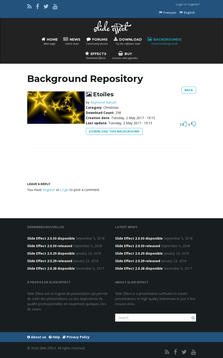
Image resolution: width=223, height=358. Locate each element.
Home (50, 41)
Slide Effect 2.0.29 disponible (51, 253)
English (187, 13)
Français (167, 13)
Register (49, 189)
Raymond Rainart (103, 102)
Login (179, 4)
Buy (125, 55)
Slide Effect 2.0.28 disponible (51, 268)
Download (128, 41)
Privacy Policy (76, 337)
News (71, 41)
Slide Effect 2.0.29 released (49, 261)
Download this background (114, 131)
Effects (95, 55)
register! (194, 4)
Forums (97, 41)
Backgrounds (164, 41)
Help (54, 337)
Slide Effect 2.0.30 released (49, 246)
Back (189, 90)
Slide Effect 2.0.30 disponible (51, 238)
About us (36, 337)
